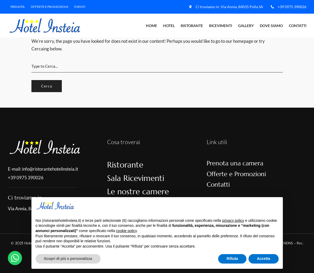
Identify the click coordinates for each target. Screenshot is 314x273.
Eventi (79, 7)
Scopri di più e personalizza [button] (68, 258)
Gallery (246, 25)
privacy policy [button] (233, 220)
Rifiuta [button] (232, 258)
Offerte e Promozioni (49, 7)
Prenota (17, 7)
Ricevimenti (220, 25)
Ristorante (192, 25)
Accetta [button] (263, 258)
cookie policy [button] (126, 231)
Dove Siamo (271, 25)
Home (151, 25)
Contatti (297, 25)
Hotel (169, 25)
